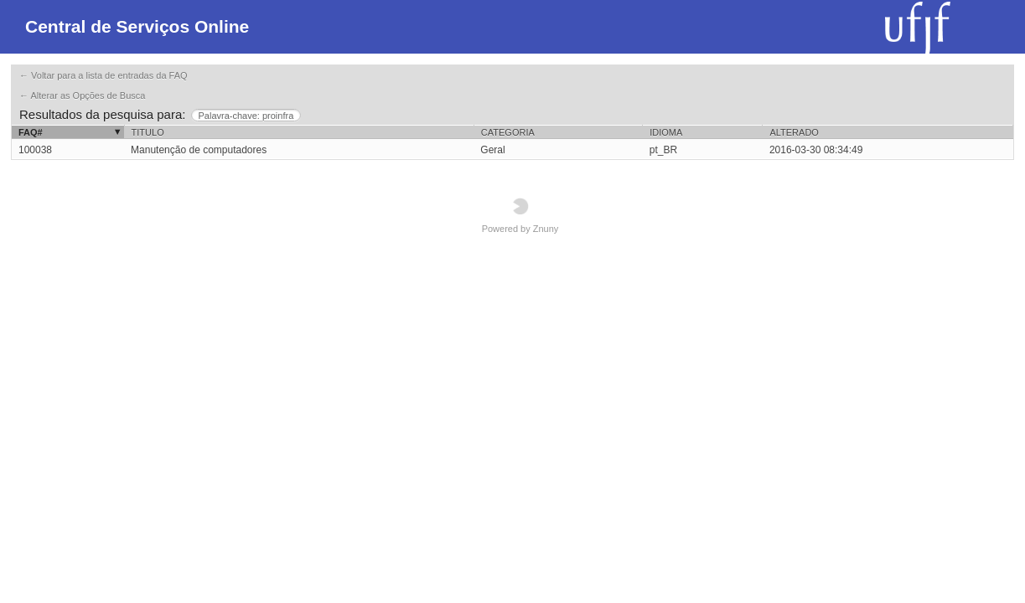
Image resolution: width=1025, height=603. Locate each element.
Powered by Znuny (520, 216)
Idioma (666, 132)
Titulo (148, 132)
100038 (35, 150)
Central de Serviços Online (137, 26)
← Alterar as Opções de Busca (82, 95)
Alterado (793, 132)
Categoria (508, 132)
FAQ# (30, 132)
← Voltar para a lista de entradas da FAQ (103, 75)
